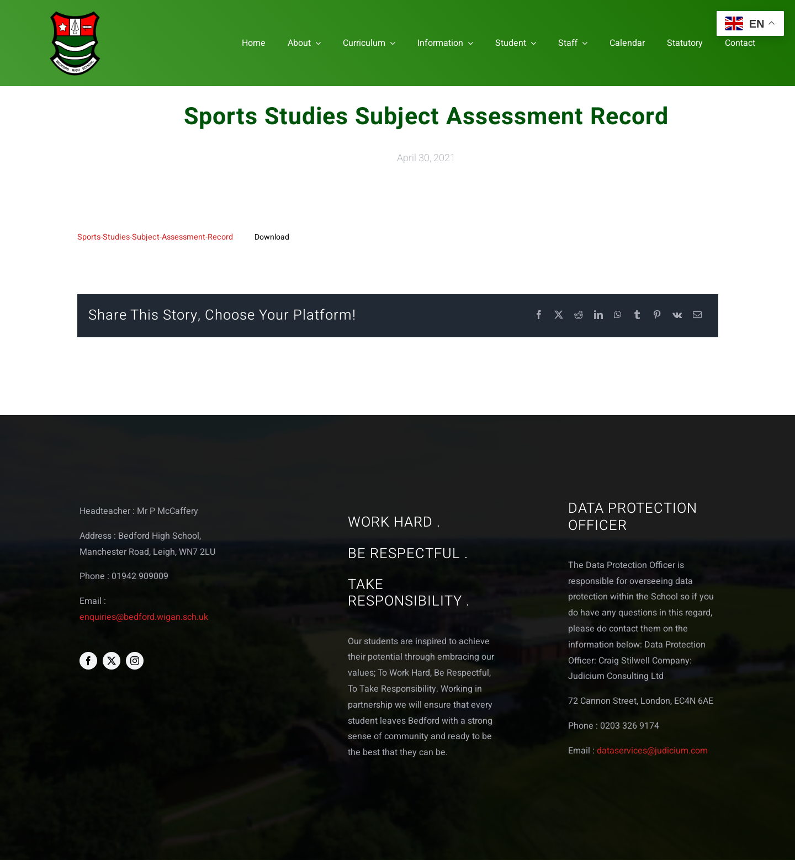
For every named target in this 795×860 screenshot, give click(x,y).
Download (272, 237)
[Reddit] (579, 315)
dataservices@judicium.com (652, 750)
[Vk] (677, 315)
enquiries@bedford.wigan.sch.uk (144, 617)
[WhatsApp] (617, 315)
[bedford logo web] (75, 13)
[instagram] (135, 661)
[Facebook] (539, 315)
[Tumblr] (637, 315)
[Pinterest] (657, 315)
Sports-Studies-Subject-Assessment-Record (155, 237)
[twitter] (111, 661)
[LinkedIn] (598, 315)
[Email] (697, 315)
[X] (559, 315)
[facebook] (88, 661)
